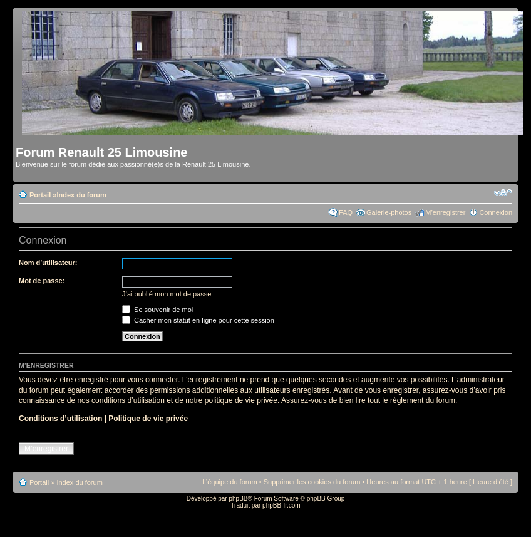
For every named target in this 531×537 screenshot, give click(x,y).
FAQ (346, 212)
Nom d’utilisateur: (48, 262)
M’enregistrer (445, 212)
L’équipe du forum (229, 482)
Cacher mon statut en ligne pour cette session (198, 320)
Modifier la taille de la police (503, 192)
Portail (40, 195)
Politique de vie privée (148, 418)
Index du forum (81, 195)
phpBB (238, 498)
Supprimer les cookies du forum (312, 482)
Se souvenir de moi (157, 309)
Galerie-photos (388, 212)
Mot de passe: (41, 280)
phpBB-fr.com (281, 505)
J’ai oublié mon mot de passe (166, 294)
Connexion (495, 212)
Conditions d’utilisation (60, 418)
